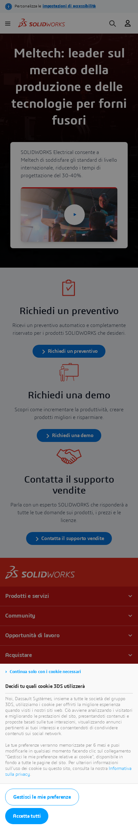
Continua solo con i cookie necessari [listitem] (45, 672)
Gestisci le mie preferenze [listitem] (42, 797)
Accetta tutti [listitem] (27, 816)
